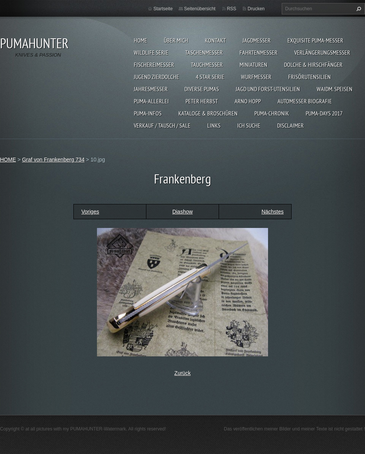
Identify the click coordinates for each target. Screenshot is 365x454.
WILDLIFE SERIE (151, 52)
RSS (231, 8)
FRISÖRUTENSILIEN (309, 77)
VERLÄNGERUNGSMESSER (322, 52)
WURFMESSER (256, 77)
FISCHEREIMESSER (154, 64)
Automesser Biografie (305, 101)
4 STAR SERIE (210, 77)
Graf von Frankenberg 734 (53, 160)
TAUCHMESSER (207, 64)
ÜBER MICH (176, 40)
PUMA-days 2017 (324, 113)
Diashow (182, 212)
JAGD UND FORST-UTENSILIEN (268, 89)
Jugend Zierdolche (156, 77)
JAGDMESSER (257, 40)
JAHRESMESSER (151, 89)
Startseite (163, 8)
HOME (140, 40)
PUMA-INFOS (148, 113)
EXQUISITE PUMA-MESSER (315, 40)
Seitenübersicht (200, 8)
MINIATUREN (253, 64)
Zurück (183, 373)
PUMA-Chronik (271, 113)
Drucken (256, 8)
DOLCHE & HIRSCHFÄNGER (313, 64)
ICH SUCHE (248, 125)
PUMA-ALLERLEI (151, 101)
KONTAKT (215, 40)
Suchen (357, 8)
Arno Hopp (248, 101)
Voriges (90, 212)
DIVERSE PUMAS (201, 89)
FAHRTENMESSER (259, 52)
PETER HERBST (202, 101)
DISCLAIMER (290, 125)
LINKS (214, 125)
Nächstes (273, 212)
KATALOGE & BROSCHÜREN (208, 113)
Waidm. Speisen (334, 89)
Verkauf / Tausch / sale (162, 125)
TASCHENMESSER (204, 52)
